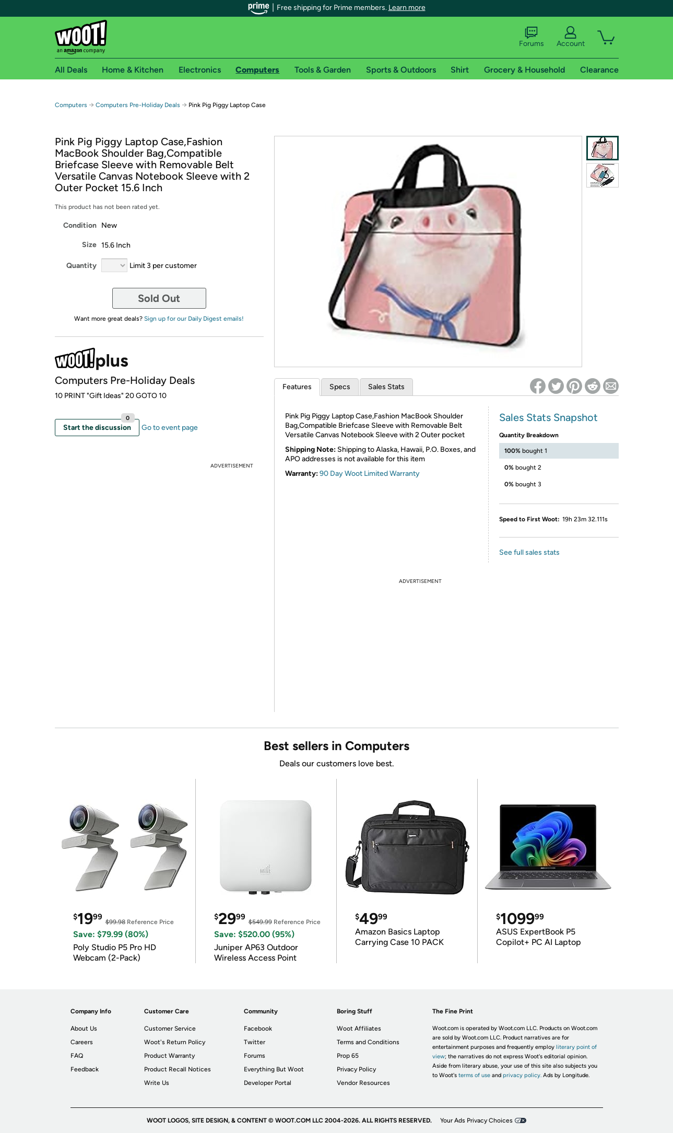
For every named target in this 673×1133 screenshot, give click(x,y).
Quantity (81, 265)
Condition (80, 225)
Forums (531, 37)
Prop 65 (348, 1055)
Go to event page (169, 427)
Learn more (407, 7)
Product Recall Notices (177, 1069)
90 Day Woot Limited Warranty (370, 473)
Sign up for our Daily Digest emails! (194, 318)
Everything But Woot (274, 1069)
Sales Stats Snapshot (548, 417)
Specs (339, 386)
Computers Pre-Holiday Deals (138, 105)
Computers (71, 105)
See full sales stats (529, 552)
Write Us (156, 1083)
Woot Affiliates (359, 1028)
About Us (83, 1028)
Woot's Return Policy (174, 1042)
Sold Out (159, 298)
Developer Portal (267, 1083)
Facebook (258, 1028)
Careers (81, 1042)
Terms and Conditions (368, 1042)
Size (89, 244)
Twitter (254, 1042)
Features (297, 386)
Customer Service (170, 1028)
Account (571, 37)
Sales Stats (386, 386)
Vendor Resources (363, 1083)
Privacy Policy (356, 1069)
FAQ (76, 1055)
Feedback (84, 1069)
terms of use (474, 1075)
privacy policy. (522, 1075)
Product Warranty (169, 1055)
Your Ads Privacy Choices (476, 1120)
